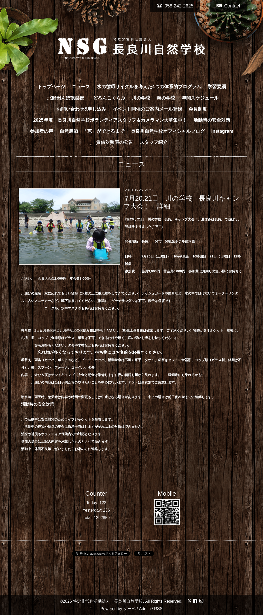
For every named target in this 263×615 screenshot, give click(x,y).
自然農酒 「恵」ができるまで (92, 131)
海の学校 (166, 98)
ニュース (81, 86)
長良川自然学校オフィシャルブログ (168, 131)
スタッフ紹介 (153, 142)
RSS (158, 609)
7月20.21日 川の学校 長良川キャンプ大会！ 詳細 (181, 202)
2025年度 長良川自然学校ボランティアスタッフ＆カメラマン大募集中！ (110, 120)
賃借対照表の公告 (114, 142)
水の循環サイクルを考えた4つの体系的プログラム (149, 86)
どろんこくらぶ (109, 98)
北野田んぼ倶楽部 (68, 98)
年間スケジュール (200, 98)
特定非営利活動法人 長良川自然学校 (108, 601)
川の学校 (141, 98)
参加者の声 (41, 131)
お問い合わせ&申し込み (81, 109)
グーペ (129, 609)
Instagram (222, 131)
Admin (145, 609)
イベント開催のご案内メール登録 (147, 109)
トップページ (51, 86)
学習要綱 (217, 86)
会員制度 (198, 109)
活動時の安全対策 (211, 120)
